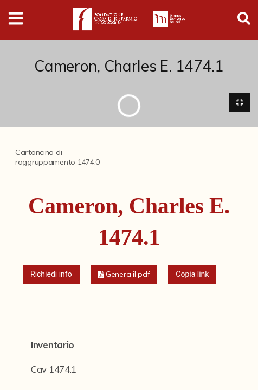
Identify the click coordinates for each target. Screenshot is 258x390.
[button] (124, 274)
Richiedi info (51, 274)
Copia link (192, 274)
